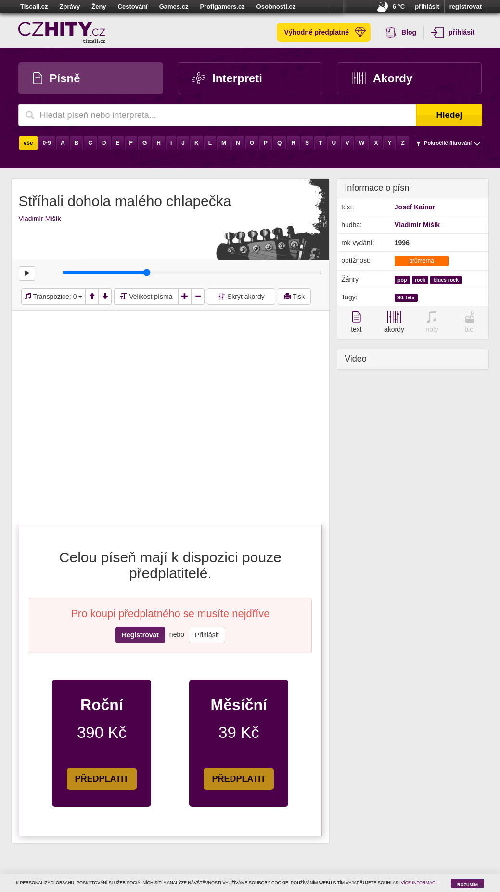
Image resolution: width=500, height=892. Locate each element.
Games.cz (174, 6)
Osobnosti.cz (276, 6)
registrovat (465, 6)
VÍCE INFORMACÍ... (420, 882)
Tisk (294, 296)
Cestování (133, 6)
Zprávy (70, 6)
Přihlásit (207, 635)
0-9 (47, 143)
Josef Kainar (415, 207)
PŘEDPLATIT (102, 779)
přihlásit (427, 6)
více (336, 6)
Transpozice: (54, 296)
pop (402, 280)
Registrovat (140, 635)
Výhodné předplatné (325, 32)
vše (28, 143)
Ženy (98, 6)
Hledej (449, 115)
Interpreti (227, 78)
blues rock (446, 280)
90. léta (406, 297)
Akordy (382, 78)
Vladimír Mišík (40, 218)
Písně (56, 78)
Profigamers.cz (222, 6)
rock (420, 280)
